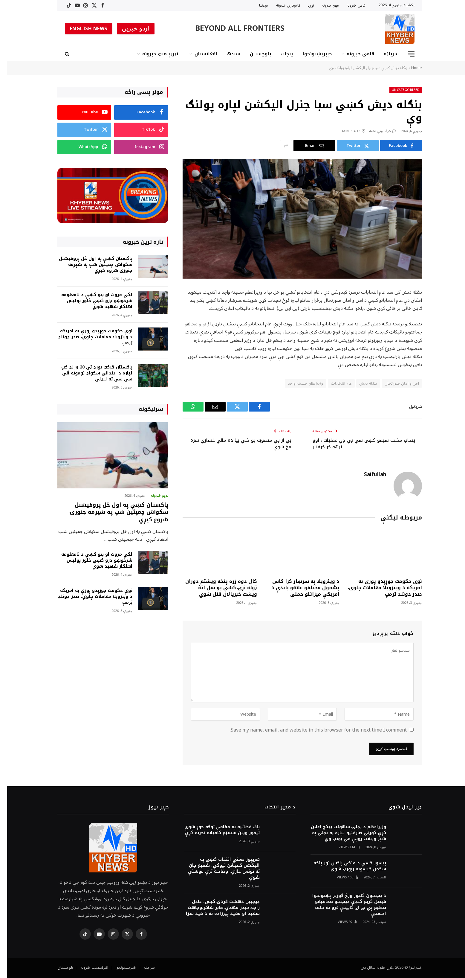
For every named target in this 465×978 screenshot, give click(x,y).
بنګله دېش (361, 383)
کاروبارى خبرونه (281, 5)
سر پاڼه (142, 967)
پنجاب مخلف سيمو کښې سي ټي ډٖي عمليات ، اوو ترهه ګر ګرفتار (356, 443)
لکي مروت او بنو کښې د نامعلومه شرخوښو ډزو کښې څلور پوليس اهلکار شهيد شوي (89, 301)
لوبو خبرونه (152, 496)
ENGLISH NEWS (81, 29)
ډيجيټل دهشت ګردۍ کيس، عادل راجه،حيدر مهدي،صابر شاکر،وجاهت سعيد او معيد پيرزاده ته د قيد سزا (216, 908)
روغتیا (256, 5)
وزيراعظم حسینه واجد (298, 383)
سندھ (226, 53)
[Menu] (404, 54)
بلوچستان (253, 53)
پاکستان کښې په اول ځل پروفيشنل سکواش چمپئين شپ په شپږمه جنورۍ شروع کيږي (88, 265)
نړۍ (304, 5)
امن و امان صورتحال (394, 383)
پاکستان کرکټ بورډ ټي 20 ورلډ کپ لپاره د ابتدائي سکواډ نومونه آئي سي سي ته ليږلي (89, 373)
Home (409, 68)
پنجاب (279, 53)
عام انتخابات (334, 383)
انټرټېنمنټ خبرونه (154, 53)
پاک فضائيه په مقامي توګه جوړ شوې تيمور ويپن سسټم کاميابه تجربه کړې (215, 830)
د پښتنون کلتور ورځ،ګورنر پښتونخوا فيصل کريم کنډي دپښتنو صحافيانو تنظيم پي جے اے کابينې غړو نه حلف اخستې (342, 905)
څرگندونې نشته (375, 131)
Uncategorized (399, 90)
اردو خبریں (128, 28)
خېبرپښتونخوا (310, 53)
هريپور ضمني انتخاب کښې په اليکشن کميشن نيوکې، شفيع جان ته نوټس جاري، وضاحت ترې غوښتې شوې (217, 868)
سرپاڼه (384, 53)
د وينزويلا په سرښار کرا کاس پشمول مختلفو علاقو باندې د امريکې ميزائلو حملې (298, 588)
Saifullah (368, 475)
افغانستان (198, 53)
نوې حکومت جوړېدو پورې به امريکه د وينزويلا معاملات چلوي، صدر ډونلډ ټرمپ (377, 588)
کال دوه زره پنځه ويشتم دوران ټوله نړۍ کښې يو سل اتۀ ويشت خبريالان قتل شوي (214, 588)
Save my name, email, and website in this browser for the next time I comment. (311, 730)
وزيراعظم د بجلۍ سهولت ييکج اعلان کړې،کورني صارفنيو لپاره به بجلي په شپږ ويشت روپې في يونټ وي (341, 833)
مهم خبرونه (323, 5)
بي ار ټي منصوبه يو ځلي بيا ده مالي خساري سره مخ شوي (233, 443)
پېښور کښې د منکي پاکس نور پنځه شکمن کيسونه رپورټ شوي (342, 866)
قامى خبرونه (348, 5)
